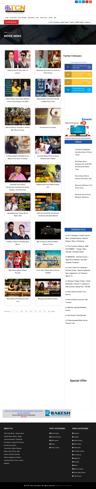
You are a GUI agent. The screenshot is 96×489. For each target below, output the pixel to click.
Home (7, 17)
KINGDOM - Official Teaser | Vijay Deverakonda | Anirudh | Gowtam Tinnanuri (77, 259)
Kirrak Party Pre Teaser (48, 127)
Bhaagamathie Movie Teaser (48, 299)
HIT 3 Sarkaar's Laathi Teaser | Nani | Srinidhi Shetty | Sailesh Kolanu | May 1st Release (78, 238)
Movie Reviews (22, 17)
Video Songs (77, 440)
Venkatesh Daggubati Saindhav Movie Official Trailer (82, 152)
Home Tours (43, 17)
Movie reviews (77, 469)
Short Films (76, 444)
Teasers (75, 433)
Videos (50, 17)
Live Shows (76, 455)
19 (26, 311)
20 (31, 311)
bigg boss (76, 458)
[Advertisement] (63, 10)
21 (35, 311)
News (37, 17)
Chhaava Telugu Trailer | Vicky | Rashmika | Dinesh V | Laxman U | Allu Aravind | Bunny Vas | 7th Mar (78, 284)
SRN (55, 17)
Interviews (76, 447)
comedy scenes (78, 451)
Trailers (75, 437)
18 (21, 311)
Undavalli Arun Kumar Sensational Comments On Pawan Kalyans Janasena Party (17, 187)
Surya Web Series (78, 472)
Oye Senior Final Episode (76, 315)
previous (7, 311)
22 (40, 311)
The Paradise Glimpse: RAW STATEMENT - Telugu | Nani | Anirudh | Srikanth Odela (77, 249)
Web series (31, 17)
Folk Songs (76, 476)
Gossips (75, 462)
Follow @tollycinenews (78, 62)
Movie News (13, 17)
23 (44, 311)
